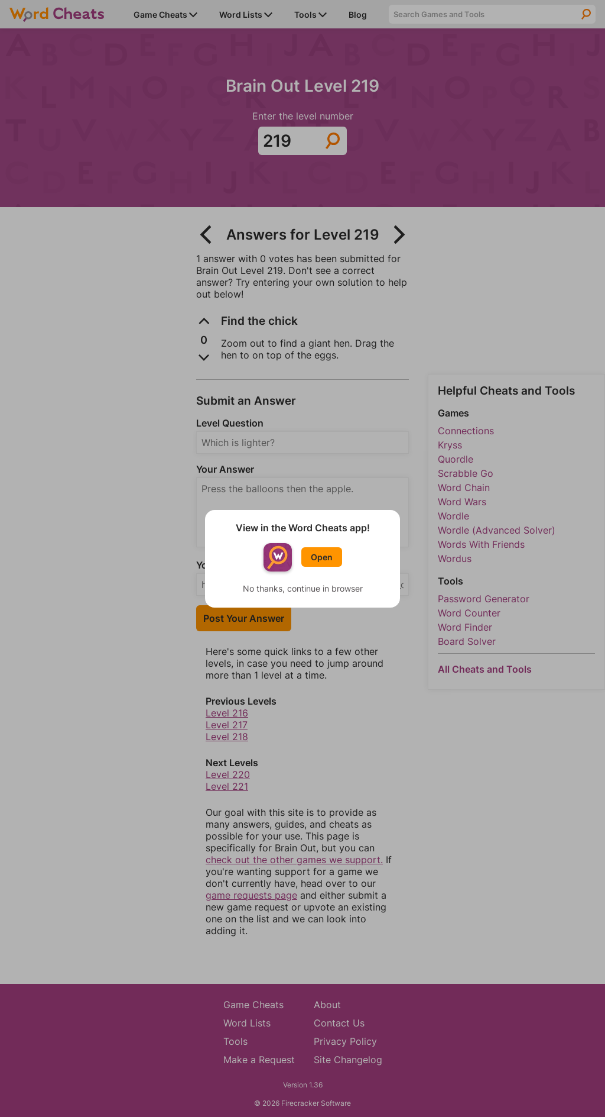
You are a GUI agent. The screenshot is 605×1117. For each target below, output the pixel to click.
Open (322, 557)
